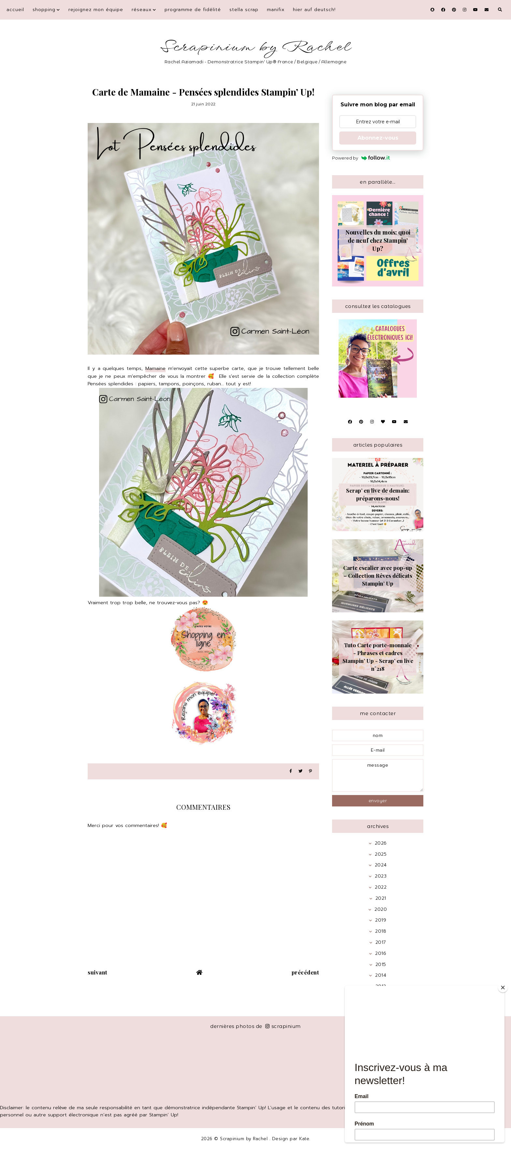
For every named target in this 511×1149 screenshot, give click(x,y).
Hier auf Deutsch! (314, 9)
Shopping (44, 9)
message (377, 775)
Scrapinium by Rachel (256, 47)
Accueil (15, 9)
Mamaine (155, 368)
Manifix (276, 9)
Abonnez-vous (378, 138)
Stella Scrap (243, 9)
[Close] (503, 987)
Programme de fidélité (193, 9)
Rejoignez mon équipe (95, 9)
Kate (304, 1139)
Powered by (361, 158)
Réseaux (142, 9)
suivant (98, 972)
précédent (305, 972)
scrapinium (283, 1026)
